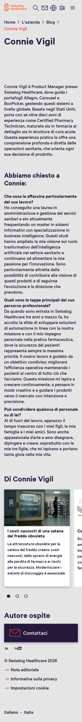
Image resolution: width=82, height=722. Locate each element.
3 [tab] (26, 596)
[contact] (44, 7)
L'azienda (31, 22)
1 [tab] (8, 596)
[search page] (35, 7)
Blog (50, 22)
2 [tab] (17, 596)
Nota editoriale (25, 669)
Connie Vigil (15, 28)
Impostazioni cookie (30, 688)
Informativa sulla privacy (34, 678)
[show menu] (72, 7)
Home (9, 22)
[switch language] (53, 7)
